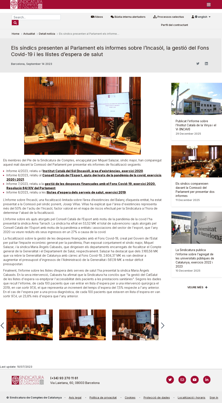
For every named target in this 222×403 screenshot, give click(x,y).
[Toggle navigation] (209, 4)
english (201, 16)
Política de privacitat (103, 397)
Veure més (195, 287)
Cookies (130, 397)
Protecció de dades (157, 397)
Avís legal (75, 397)
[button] (162, 325)
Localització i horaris (191, 397)
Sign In (214, 397)
